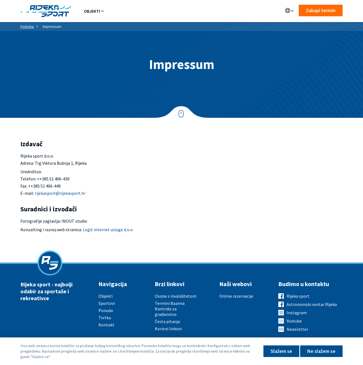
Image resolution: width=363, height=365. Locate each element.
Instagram (297, 312)
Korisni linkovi (168, 328)
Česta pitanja (167, 321)
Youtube (294, 321)
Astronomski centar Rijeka (312, 304)
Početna (27, 26)
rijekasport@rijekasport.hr (60, 193)
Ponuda (116, 11)
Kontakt (218, 11)
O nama (194, 11)
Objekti (92, 11)
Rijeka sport (298, 296)
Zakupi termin (320, 10)
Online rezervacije (236, 296)
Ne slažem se (321, 351)
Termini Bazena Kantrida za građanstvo (170, 308)
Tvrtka (104, 317)
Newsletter (297, 329)
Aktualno (169, 11)
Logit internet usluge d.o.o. (108, 229)
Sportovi (141, 11)
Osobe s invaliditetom (175, 296)
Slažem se (281, 351)
